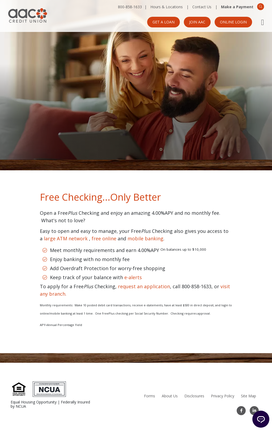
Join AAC (197, 21)
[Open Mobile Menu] (262, 22)
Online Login (233, 21)
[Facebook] (241, 410)
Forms (149, 395)
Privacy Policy (222, 395)
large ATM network (66, 238)
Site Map (248, 395)
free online (104, 238)
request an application (144, 286)
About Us (170, 395)
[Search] (260, 6)
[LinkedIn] (254, 410)
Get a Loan (163, 21)
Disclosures (194, 395)
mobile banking (145, 238)
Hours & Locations (166, 6)
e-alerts (133, 277)
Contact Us (201, 6)
